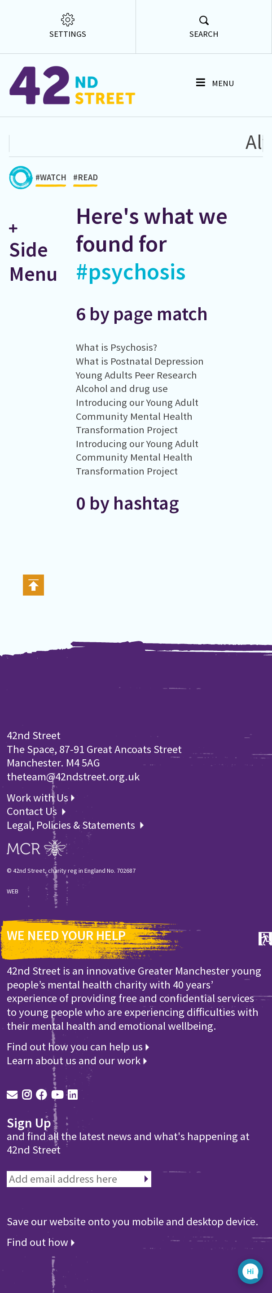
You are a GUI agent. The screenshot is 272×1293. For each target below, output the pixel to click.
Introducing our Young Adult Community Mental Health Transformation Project (137, 416)
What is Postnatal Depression (140, 361)
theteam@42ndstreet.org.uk (73, 777)
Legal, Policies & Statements (75, 825)
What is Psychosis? (116, 347)
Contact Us (33, 811)
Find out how (41, 1242)
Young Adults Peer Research (136, 375)
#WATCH (50, 179)
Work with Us (41, 798)
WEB (12, 891)
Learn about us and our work (77, 1060)
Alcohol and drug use (122, 388)
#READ (85, 179)
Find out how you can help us (78, 1047)
